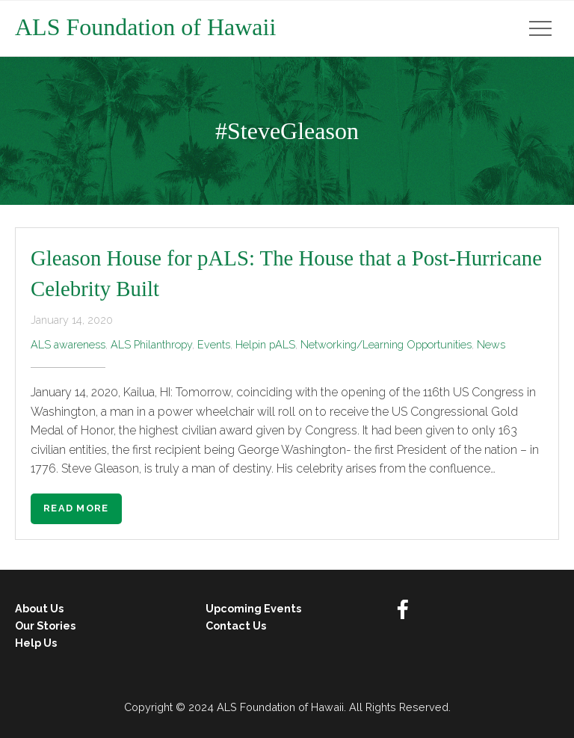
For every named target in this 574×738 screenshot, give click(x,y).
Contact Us (236, 625)
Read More (76, 508)
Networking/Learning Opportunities (386, 344)
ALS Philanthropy (151, 344)
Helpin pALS (265, 344)
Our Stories (45, 625)
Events (213, 344)
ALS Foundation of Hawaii (145, 26)
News (491, 344)
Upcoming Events (253, 608)
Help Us (36, 642)
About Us (39, 608)
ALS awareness (68, 344)
